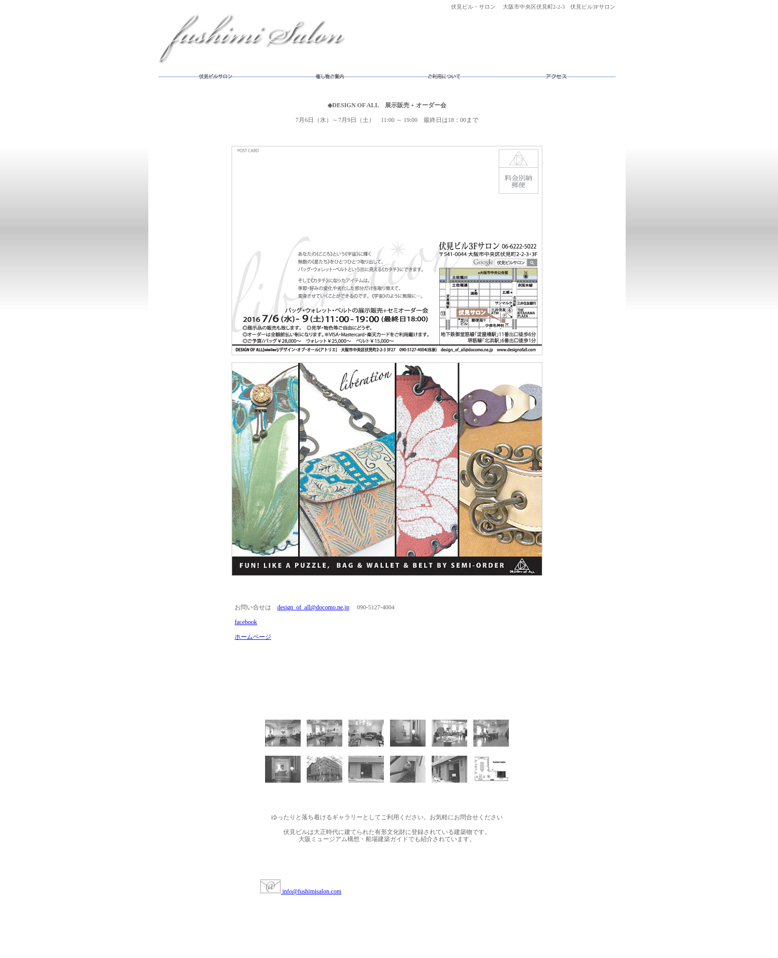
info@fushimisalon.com (300, 891)
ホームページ (253, 636)
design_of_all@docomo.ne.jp (313, 607)
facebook (246, 622)
